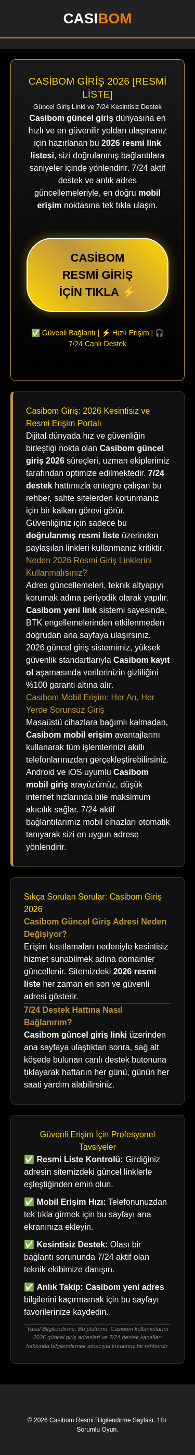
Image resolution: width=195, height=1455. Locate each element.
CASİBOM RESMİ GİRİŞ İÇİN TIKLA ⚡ (97, 274)
